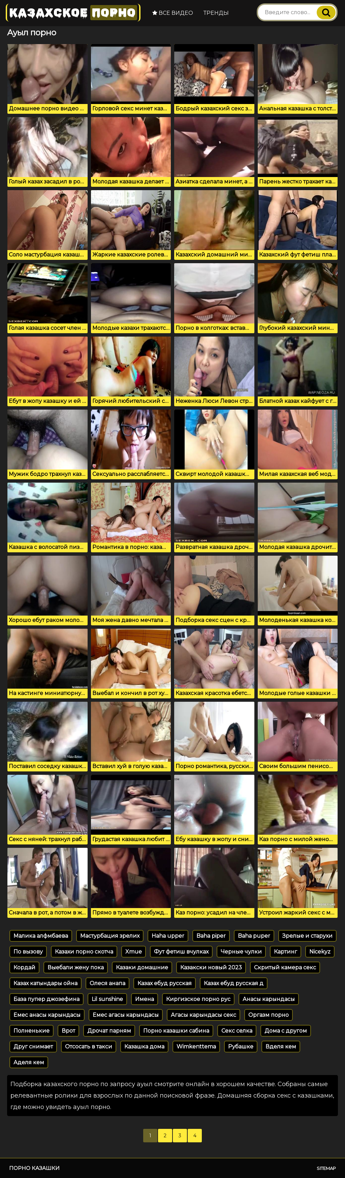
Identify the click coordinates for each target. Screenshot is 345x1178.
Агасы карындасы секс (203, 1015)
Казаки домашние (142, 967)
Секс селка (236, 1031)
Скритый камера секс (285, 967)
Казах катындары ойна (45, 983)
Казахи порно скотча (84, 951)
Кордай (24, 967)
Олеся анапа (107, 983)
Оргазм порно (268, 1015)
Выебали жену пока (76, 967)
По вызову (28, 951)
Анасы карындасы (269, 999)
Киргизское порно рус (198, 999)
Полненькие (31, 1031)
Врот (68, 1031)
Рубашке (240, 1046)
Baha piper (211, 936)
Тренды (216, 13)
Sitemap (326, 1168)
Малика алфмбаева (40, 936)
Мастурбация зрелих (109, 936)
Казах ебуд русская (164, 983)
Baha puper (254, 936)
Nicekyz (320, 951)
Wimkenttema (196, 1046)
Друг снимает (33, 1046)
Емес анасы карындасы (47, 1015)
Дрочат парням (109, 1031)
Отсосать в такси (88, 1046)
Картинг (285, 951)
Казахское (73, 12)
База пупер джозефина (46, 999)
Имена (144, 999)
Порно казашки (34, 1168)
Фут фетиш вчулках (181, 951)
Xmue (133, 951)
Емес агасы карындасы (126, 1015)
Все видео (172, 13)
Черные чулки (241, 951)
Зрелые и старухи (307, 936)
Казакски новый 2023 (211, 967)
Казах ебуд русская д (233, 983)
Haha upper (168, 936)
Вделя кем (280, 1046)
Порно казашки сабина (176, 1031)
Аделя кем (28, 1062)
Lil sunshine (107, 999)
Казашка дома (144, 1046)
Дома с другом (285, 1031)
